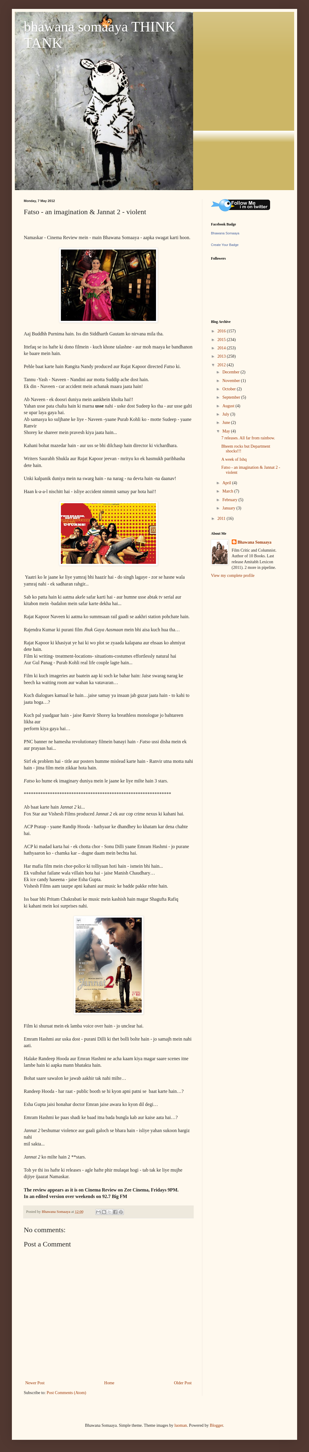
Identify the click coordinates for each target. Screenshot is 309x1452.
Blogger (216, 1425)
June (226, 422)
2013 (222, 356)
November (231, 380)
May (226, 431)
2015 (222, 339)
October (229, 389)
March (228, 491)
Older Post (183, 1383)
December (231, 372)
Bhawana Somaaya (225, 233)
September (231, 397)
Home (109, 1383)
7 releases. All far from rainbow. (248, 438)
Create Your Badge (225, 245)
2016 (222, 331)
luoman (180, 1425)
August (228, 406)
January (229, 508)
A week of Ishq (234, 459)
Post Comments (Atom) (66, 1393)
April (227, 483)
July (226, 414)
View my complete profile (233, 575)
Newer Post (35, 1383)
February (230, 500)
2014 (222, 348)
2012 (222, 365)
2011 (222, 518)
